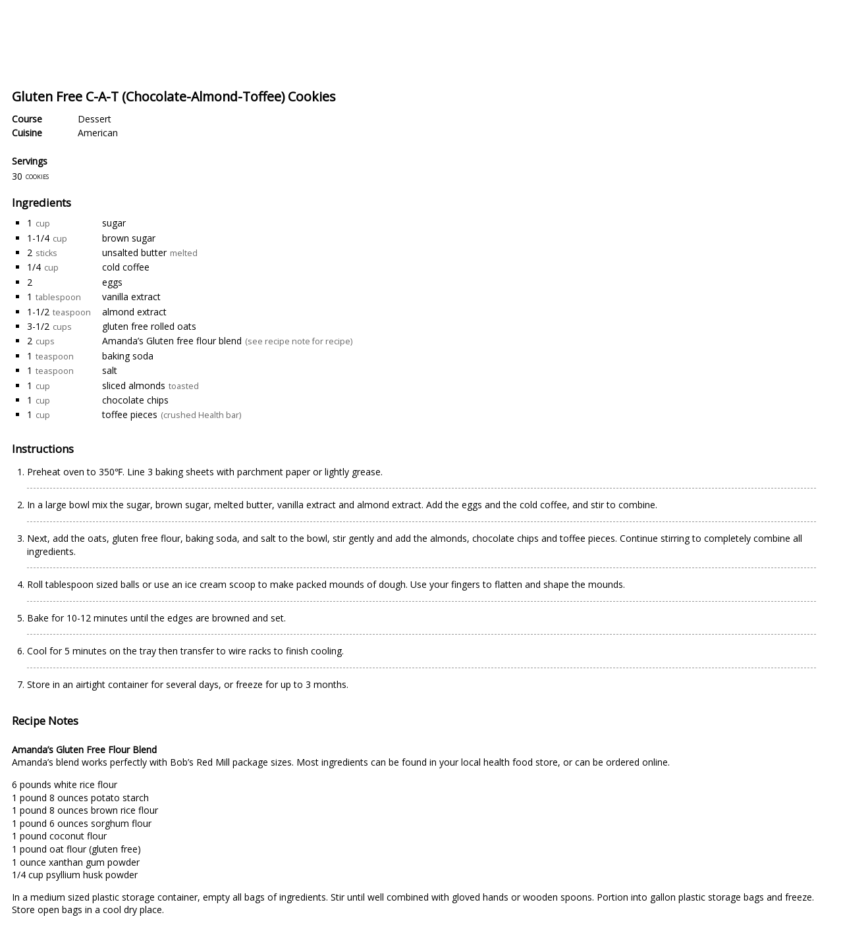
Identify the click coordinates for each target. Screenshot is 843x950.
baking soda (127, 356)
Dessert (94, 119)
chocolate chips (135, 400)
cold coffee (126, 267)
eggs (112, 282)
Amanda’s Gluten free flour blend (172, 340)
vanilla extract (131, 296)
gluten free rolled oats (149, 326)
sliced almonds (133, 385)
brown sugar (128, 238)
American (98, 132)
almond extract (134, 311)
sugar (114, 223)
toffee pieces (129, 414)
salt (109, 370)
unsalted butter (134, 252)
